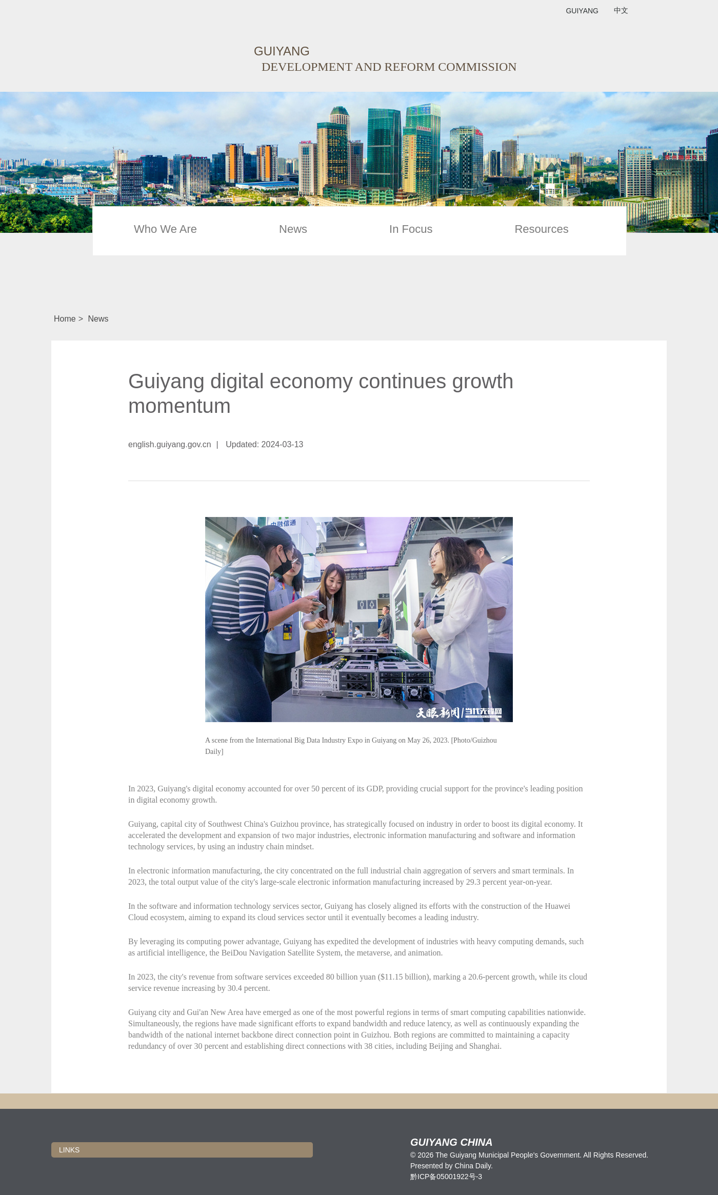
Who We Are (165, 229)
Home (65, 318)
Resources (541, 229)
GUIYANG (582, 11)
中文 (621, 10)
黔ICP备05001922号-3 (446, 1176)
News (293, 229)
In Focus (410, 229)
